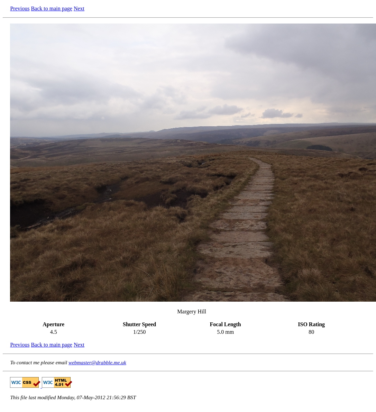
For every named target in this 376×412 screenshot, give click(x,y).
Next (79, 8)
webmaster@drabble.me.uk (97, 362)
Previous (19, 8)
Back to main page (51, 8)
